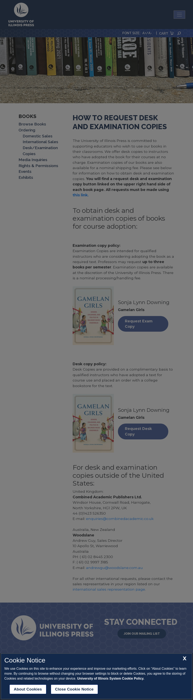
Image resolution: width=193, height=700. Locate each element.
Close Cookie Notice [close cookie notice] (74, 689)
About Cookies (28, 689)
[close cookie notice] (184, 658)
